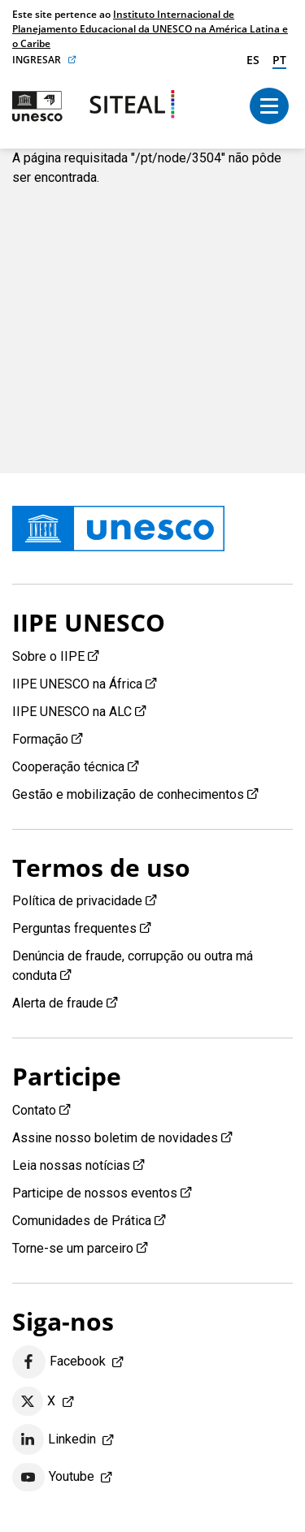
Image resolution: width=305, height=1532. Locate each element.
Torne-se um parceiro (72, 1248)
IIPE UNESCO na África (77, 684)
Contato (34, 1110)
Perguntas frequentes (74, 928)
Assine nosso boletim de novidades (115, 1138)
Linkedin (54, 1439)
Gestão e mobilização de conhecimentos (128, 794)
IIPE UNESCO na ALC (72, 711)
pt (279, 59)
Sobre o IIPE (48, 656)
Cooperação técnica (68, 767)
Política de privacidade (77, 900)
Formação (40, 739)
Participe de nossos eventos (94, 1193)
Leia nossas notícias (71, 1165)
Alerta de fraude (57, 1003)
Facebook (59, 1362)
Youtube (53, 1477)
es (252, 59)
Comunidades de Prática (81, 1220)
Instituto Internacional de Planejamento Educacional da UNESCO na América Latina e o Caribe (150, 28)
